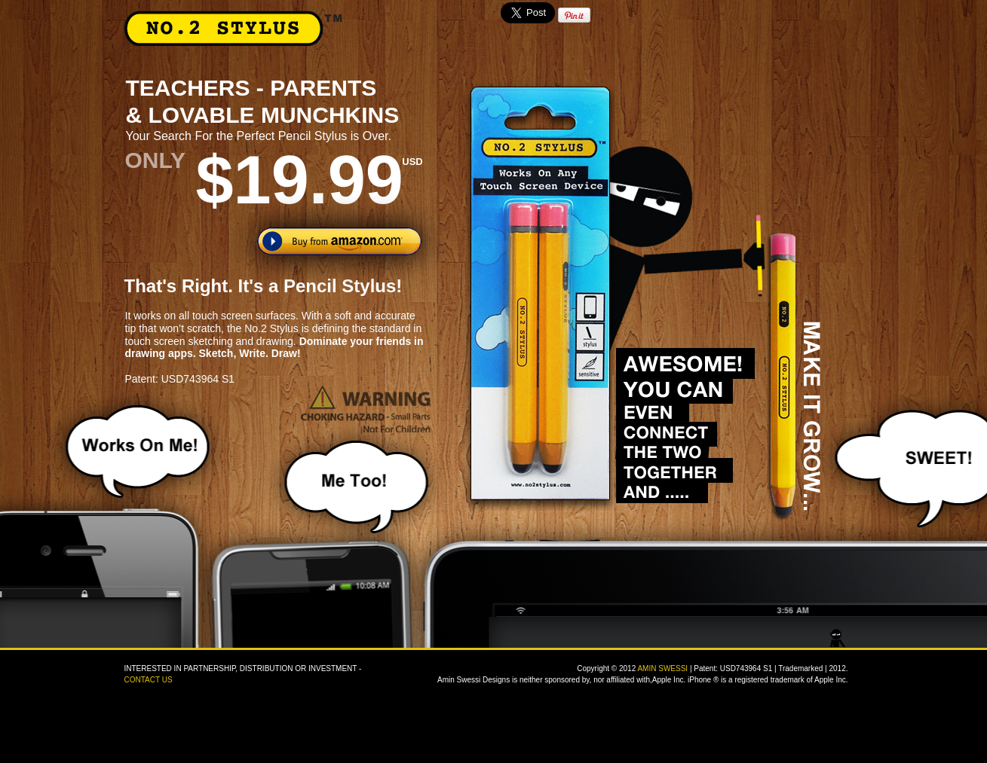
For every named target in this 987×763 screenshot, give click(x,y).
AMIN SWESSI (662, 668)
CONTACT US (148, 680)
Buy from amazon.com (339, 241)
